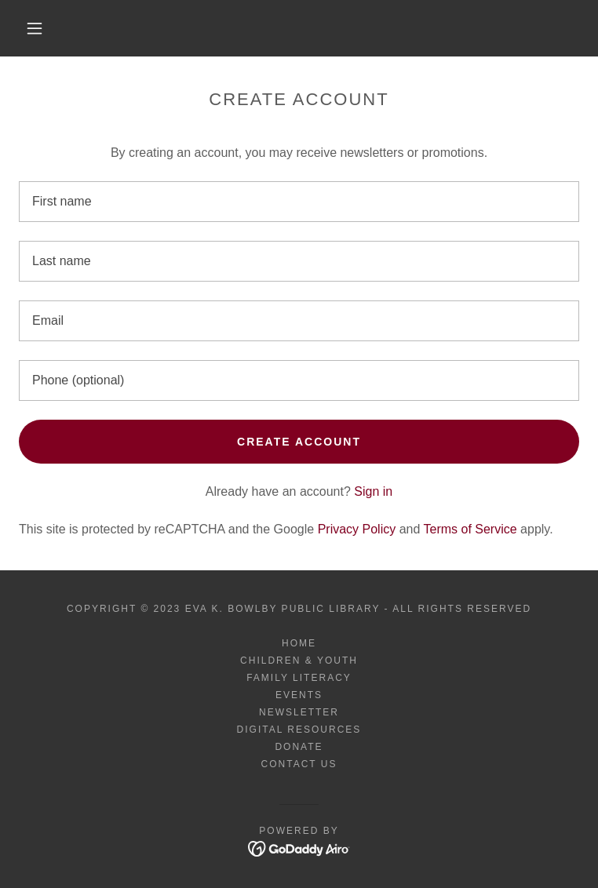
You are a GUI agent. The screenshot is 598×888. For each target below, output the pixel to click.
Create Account (299, 441)
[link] (299, 847)
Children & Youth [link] (299, 660)
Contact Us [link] (299, 764)
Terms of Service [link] (470, 529)
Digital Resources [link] (299, 729)
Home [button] (299, 643)
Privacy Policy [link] (357, 529)
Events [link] (299, 695)
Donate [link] (299, 746)
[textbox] (299, 201)
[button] (47, 28)
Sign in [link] (373, 491)
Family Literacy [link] (299, 677)
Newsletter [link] (299, 712)
